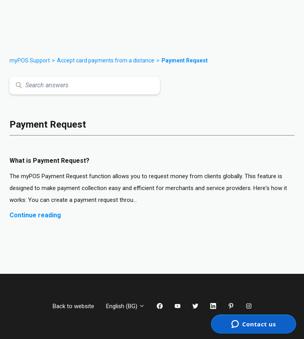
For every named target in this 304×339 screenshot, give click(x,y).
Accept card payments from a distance (105, 60)
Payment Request (185, 60)
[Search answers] (85, 85)
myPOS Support (30, 60)
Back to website (73, 306)
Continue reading (35, 215)
